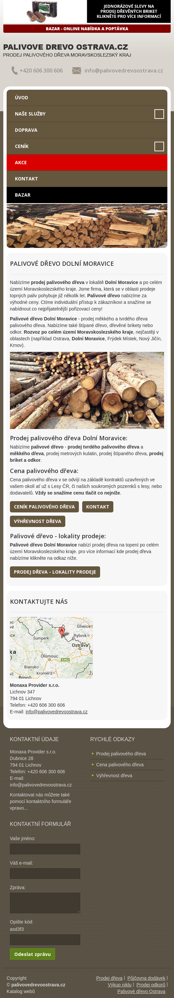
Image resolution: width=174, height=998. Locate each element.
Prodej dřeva (109, 978)
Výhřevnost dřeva (37, 521)
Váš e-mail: (21, 863)
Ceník (22, 146)
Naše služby (30, 114)
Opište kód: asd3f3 (21, 925)
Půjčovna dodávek (146, 978)
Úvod (21, 97)
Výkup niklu (120, 984)
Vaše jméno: (22, 838)
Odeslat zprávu (32, 954)
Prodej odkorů (151, 984)
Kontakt (26, 178)
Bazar (22, 195)
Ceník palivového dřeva (44, 506)
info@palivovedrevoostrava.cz (124, 70)
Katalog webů (21, 991)
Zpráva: (18, 887)
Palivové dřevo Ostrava (141, 991)
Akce (21, 162)
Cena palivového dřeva (120, 764)
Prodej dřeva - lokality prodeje (55, 572)
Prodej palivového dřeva (121, 753)
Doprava (26, 130)
